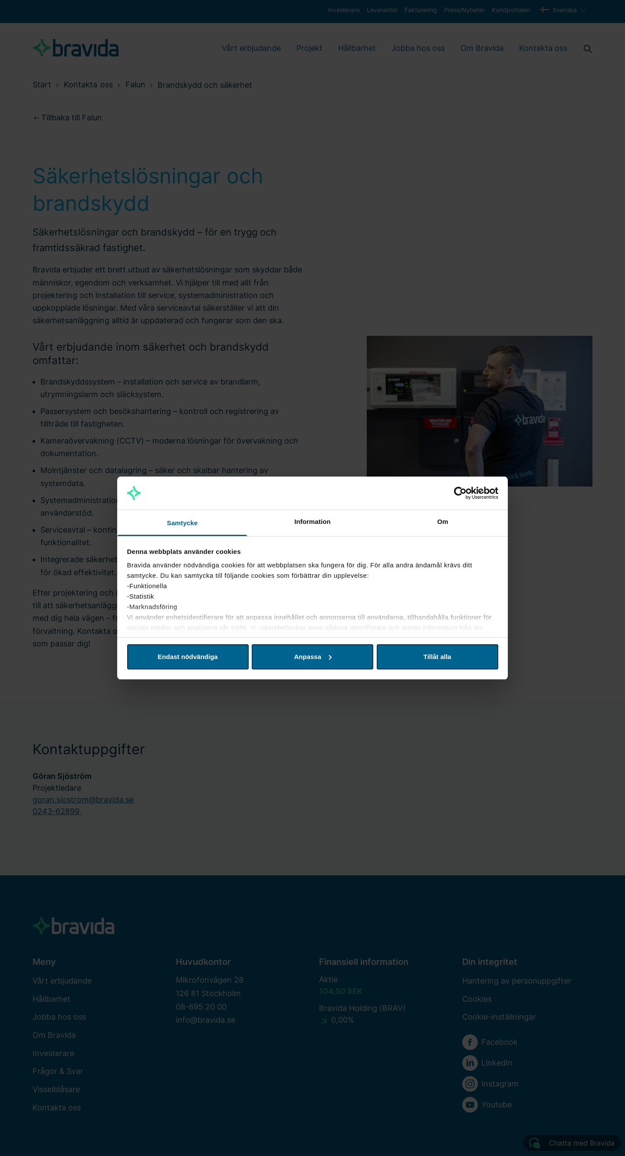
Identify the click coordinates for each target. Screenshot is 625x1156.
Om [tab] (442, 521)
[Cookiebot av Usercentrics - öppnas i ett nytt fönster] (460, 493)
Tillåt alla (437, 656)
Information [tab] (312, 521)
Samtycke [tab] (182, 523)
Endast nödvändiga (187, 656)
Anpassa (313, 656)
